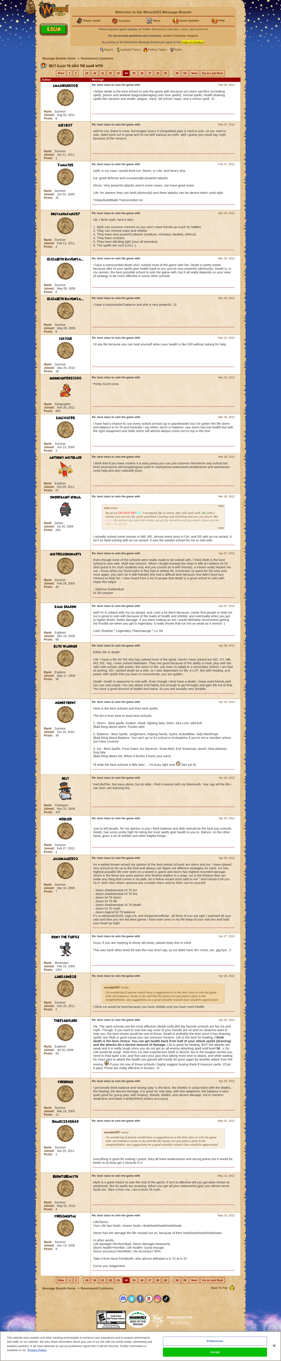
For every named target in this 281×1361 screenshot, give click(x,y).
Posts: (49, 118)
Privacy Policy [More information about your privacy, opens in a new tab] (37, 1350)
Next (194, 73)
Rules (178, 49)
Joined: (50, 115)
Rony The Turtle (65, 937)
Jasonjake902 (65, 858)
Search (108, 49)
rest (65, 778)
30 (94, 73)
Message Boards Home (59, 58)
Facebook (201, 29)
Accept (215, 1352)
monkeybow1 (65, 702)
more (221, 505)
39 (165, 73)
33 (118, 73)
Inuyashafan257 (65, 214)
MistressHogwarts (65, 554)
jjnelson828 (65, 976)
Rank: (48, 111)
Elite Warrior (65, 646)
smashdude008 (65, 85)
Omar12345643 (65, 1121)
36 (141, 73)
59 (177, 73)
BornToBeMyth (65, 1176)
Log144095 (65, 418)
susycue (65, 338)
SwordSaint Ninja (65, 497)
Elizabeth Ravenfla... (65, 259)
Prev (61, 73)
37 (149, 73)
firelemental (65, 1216)
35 (133, 73)
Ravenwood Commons (97, 58)
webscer (65, 819)
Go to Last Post (212, 73)
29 (86, 73)
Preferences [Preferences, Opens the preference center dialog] (215, 1341)
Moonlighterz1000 (65, 378)
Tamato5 (65, 165)
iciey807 (65, 125)
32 (110, 73)
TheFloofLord (65, 1020)
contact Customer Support (180, 35)
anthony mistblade (65, 457)
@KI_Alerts (181, 29)
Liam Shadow (65, 606)
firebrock (65, 1082)
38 (157, 73)
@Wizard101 (159, 29)
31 (102, 73)
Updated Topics (130, 49)
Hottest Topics (157, 49)
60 (184, 73)
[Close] (274, 1345)
